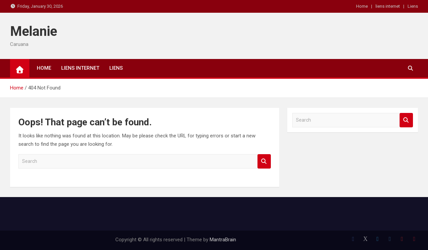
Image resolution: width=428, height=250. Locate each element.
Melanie (33, 31)
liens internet (388, 6)
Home (362, 6)
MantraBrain (223, 240)
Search (264, 161)
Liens (413, 6)
